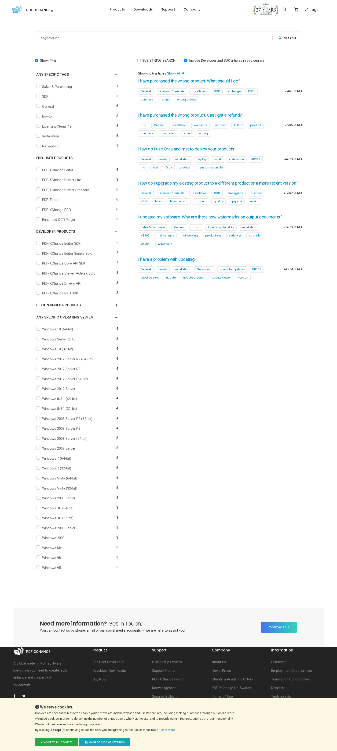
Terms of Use (222, 697)
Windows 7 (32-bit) (54, 468)
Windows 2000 (51, 538)
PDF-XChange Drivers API (59, 283)
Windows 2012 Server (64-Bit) (62, 379)
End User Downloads (108, 662)
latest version (179, 207)
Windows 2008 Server (56, 449)
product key (213, 241)
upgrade (236, 207)
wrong (203, 133)
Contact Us (279, 627)
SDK (42, 97)
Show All (175, 74)
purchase (147, 99)
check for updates (232, 275)
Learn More (168, 730)
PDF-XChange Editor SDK (59, 244)
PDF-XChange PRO (54, 210)
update (171, 284)
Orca (169, 167)
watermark (165, 249)
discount (257, 199)
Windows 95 (49, 568)
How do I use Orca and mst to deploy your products (188, 149)
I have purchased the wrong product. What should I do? (191, 81)
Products (117, 9)
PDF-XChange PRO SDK (57, 293)
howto (44, 116)
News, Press (221, 671)
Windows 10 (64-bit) (55, 329)
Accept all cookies (57, 742)
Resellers (278, 688)
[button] (74, 74)
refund (165, 99)
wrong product (187, 99)
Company (191, 9)
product (255, 125)
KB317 (255, 159)
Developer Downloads (109, 671)
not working (190, 241)
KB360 (145, 241)
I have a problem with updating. (168, 265)
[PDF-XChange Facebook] (16, 696)
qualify (218, 207)
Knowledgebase (164, 688)
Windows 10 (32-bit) (55, 349)
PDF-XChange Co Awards (231, 688)
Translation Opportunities (290, 679)
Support (168, 9)
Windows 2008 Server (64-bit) (62, 438)
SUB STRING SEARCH (159, 60)
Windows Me (49, 548)
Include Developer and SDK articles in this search (226, 60)
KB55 (251, 91)
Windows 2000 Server (56, 528)
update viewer (221, 284)
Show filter (48, 60)
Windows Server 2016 (56, 339)
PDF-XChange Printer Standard (63, 190)
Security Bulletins (165, 697)
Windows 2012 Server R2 (58, 369)
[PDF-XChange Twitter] (25, 696)
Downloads (143, 9)
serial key (235, 241)
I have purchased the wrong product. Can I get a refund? (192, 115)
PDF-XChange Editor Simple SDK (64, 253)
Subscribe (278, 662)
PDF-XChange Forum (168, 679)
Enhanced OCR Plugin (56, 220)
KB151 (256, 275)
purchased (168, 133)
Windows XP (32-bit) (55, 518)
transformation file (210, 167)
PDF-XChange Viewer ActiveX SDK (66, 273)
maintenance (165, 241)
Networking (48, 146)
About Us (219, 662)
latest (159, 207)
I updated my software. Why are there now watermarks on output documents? (213, 223)
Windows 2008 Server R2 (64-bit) (64, 419)
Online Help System (167, 662)
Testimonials (281, 697)
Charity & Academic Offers (232, 679)
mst (155, 167)
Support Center (164, 671)
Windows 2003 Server (56, 498)
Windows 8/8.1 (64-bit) (57, 399)
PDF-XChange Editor (55, 170)
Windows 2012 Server (56, 389)
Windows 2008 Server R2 (58, 429)
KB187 (238, 125)
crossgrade (235, 199)
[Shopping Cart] (296, 9)
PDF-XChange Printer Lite (59, 180)
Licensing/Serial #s (54, 126)
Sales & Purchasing (54, 87)
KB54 (144, 207)
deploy (201, 159)
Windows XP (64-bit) (55, 508)
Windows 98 (49, 558)
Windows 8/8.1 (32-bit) (57, 409)
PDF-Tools (47, 200)
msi (143, 167)
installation (236, 159)
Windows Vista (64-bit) (57, 478)
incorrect (221, 125)
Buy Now (99, 679)
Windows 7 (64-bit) (54, 458)
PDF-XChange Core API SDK (61, 263)
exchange (234, 91)
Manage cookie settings (105, 742)
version (254, 207)
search (287, 38)
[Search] (284, 9)
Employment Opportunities (291, 671)
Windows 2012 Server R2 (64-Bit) (65, 359)
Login (312, 9)
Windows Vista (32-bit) (57, 488)
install (218, 159)
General (45, 106)
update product (193, 284)
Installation (48, 136)
